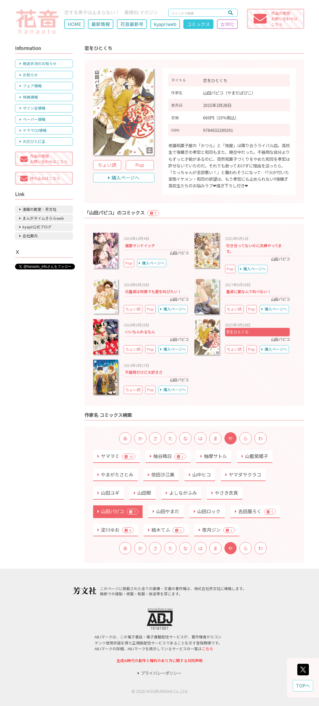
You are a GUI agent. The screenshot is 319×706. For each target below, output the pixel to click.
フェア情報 (31, 85)
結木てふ (166, 529)
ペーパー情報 (32, 119)
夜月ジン (217, 529)
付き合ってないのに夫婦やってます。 (254, 248)
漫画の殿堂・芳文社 (37, 209)
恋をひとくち (237, 331)
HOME (74, 24)
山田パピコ (117, 511)
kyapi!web (165, 24)
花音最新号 (131, 24)
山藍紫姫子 (254, 455)
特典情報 (29, 97)
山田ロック (207, 511)
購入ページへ (123, 177)
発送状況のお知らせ (38, 63)
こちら (207, 648)
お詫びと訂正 (32, 141)
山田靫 (142, 492)
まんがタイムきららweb (41, 218)
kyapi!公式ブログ (35, 227)
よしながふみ (181, 492)
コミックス (198, 24)
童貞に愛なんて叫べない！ (248, 291)
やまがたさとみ (115, 474)
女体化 (227, 24)
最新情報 (100, 24)
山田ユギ (108, 492)
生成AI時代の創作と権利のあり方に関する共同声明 (159, 660)
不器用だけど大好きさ (144, 372)
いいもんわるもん (140, 331)
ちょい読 (107, 164)
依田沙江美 (161, 474)
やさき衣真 (224, 492)
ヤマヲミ (116, 455)
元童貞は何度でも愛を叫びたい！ (153, 291)
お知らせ (29, 74)
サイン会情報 (32, 108)
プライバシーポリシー (159, 673)
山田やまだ (166, 511)
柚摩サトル (213, 455)
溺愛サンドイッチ (140, 245)
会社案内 (28, 236)
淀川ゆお (115, 529)
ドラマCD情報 (33, 130)
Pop (139, 164)
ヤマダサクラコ (243, 474)
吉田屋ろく (255, 511)
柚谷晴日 (168, 455)
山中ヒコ (200, 474)
